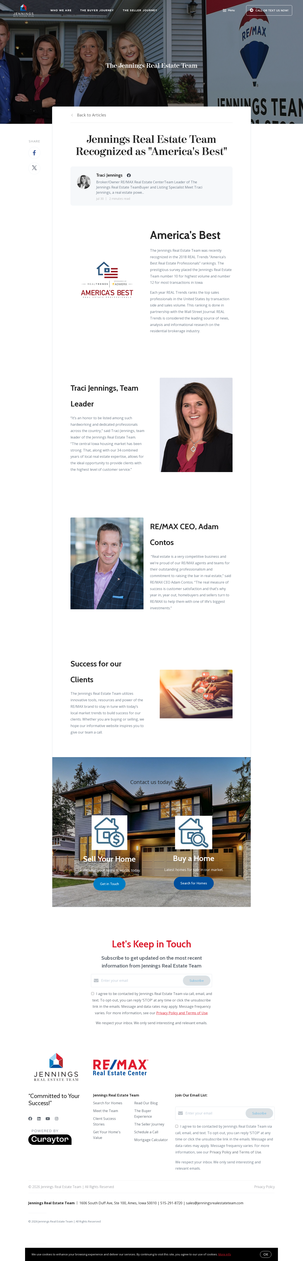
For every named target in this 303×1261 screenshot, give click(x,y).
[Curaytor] (50, 1143)
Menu (229, 10)
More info (224, 1254)
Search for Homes (107, 1103)
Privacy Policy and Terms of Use (182, 1013)
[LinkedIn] (39, 1118)
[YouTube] (48, 1118)
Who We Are (61, 10)
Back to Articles (91, 115)
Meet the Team (105, 1110)
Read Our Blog (146, 1103)
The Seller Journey (140, 10)
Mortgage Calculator (151, 1139)
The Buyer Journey (97, 10)
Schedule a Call (146, 1132)
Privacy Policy (264, 1186)
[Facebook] (30, 1118)
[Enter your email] (141, 980)
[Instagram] (56, 1118)
